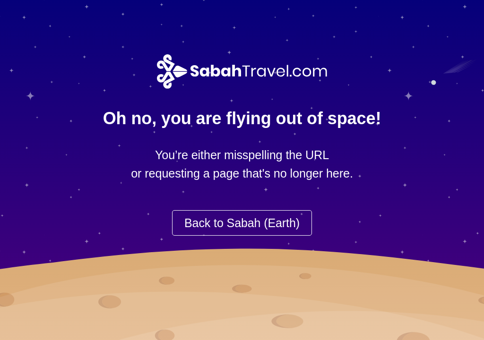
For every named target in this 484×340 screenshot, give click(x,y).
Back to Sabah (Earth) (242, 223)
